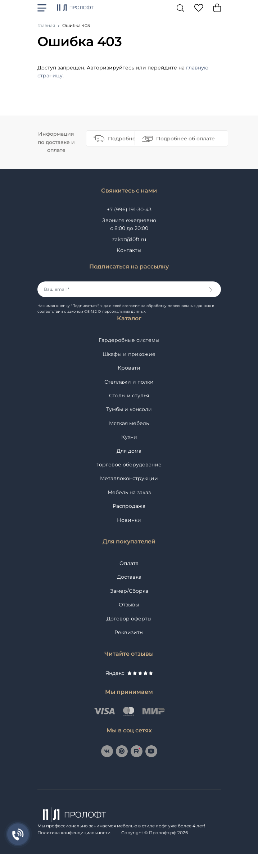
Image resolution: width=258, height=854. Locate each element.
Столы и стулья (129, 395)
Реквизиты (129, 632)
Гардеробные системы (129, 340)
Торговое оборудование (129, 464)
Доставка (129, 577)
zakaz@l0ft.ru (129, 239)
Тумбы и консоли (129, 409)
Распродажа (129, 506)
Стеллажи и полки (129, 382)
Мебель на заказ (129, 492)
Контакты (129, 250)
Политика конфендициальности (73, 832)
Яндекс (129, 673)
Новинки (129, 520)
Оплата (129, 563)
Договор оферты (129, 618)
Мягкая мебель (129, 423)
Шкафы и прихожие (129, 354)
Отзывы (129, 604)
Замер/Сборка (129, 591)
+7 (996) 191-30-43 (129, 209)
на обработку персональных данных (176, 305)
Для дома (129, 451)
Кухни (129, 437)
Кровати (129, 368)
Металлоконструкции (129, 478)
